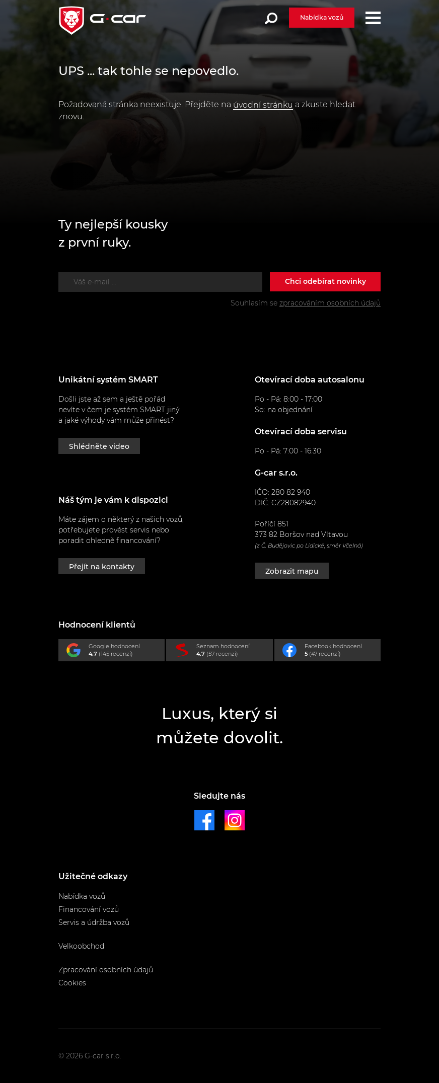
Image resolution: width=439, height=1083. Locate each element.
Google (115, 652)
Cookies (72, 982)
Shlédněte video (99, 446)
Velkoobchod (81, 946)
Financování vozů (88, 909)
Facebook (331, 652)
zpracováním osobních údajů (330, 302)
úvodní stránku (263, 105)
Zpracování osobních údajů (105, 969)
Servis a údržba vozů (93, 922)
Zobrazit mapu (291, 571)
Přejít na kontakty (101, 566)
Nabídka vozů (321, 17)
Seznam (223, 652)
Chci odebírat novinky (325, 281)
